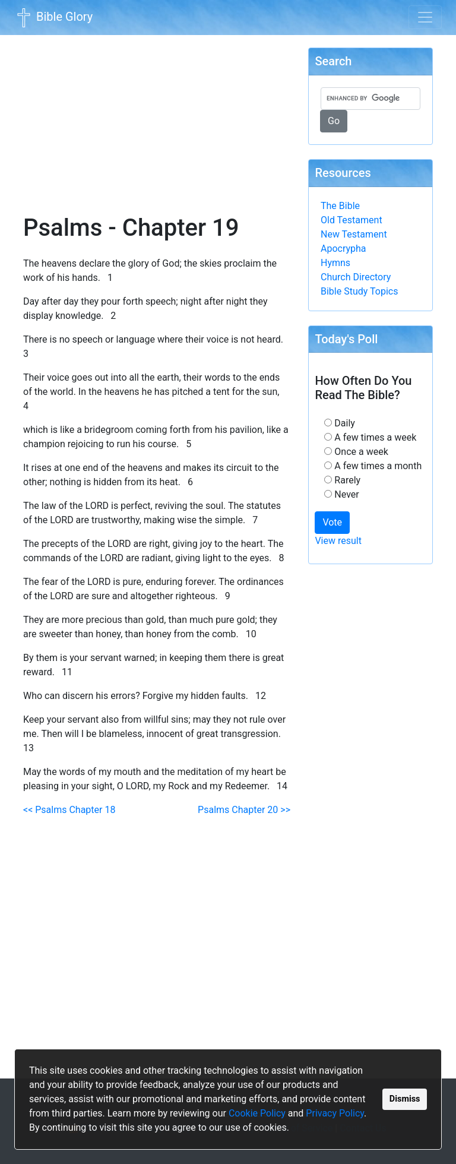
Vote (332, 522)
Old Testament (351, 220)
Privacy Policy (335, 1113)
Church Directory (356, 277)
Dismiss (405, 1099)
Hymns (335, 262)
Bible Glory (53, 17)
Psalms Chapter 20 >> (244, 809)
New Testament (354, 234)
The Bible (340, 205)
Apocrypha (343, 248)
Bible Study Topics (359, 291)
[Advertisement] (156, 116)
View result (338, 540)
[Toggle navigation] (425, 17)
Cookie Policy (257, 1113)
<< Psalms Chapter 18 (69, 809)
